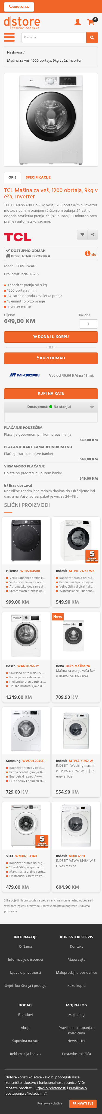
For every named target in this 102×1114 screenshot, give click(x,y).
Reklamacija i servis (25, 1054)
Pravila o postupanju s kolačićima (76, 1031)
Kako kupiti (76, 986)
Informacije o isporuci (25, 960)
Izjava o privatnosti (25, 973)
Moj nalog (76, 1015)
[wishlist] (82, 234)
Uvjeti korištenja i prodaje (25, 986)
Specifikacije (38, 177)
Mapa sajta (76, 960)
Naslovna (14, 52)
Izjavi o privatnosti (51, 1088)
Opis (12, 177)
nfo (90, 255)
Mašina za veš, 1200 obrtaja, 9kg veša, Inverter (44, 61)
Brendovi (25, 1015)
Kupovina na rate (25, 1041)
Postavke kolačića (50, 1103)
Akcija (25, 1028)
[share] (93, 234)
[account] (78, 24)
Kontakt (76, 947)
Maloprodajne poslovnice (76, 973)
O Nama (25, 947)
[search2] (92, 37)
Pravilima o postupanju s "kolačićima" (46, 1091)
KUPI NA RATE (51, 393)
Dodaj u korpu (51, 337)
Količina (84, 315)
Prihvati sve (83, 1103)
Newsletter (76, 1041)
